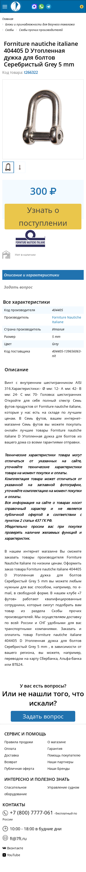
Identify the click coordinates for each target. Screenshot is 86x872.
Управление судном (63, 787)
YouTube (13, 855)
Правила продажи (18, 742)
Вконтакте (15, 848)
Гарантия (54, 748)
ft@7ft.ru (18, 838)
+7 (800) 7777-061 (31, 812)
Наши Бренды (58, 768)
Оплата (10, 748)
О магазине (56, 742)
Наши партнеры (60, 762)
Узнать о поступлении (43, 216)
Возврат (10, 762)
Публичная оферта (19, 768)
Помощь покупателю (63, 755)
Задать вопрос (43, 716)
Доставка (11, 755)
